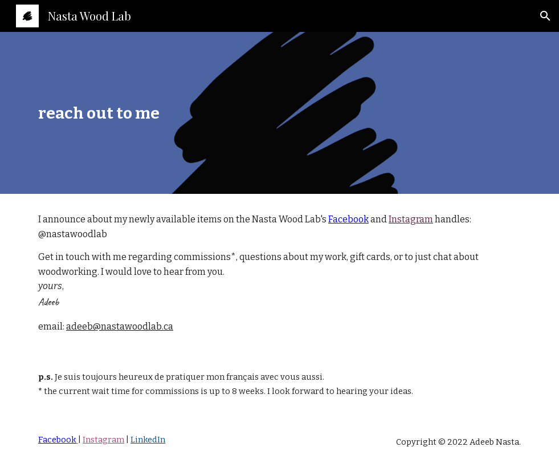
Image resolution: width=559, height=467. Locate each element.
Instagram (411, 219)
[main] (279, 113)
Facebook (348, 219)
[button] (545, 16)
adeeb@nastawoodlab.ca (119, 326)
